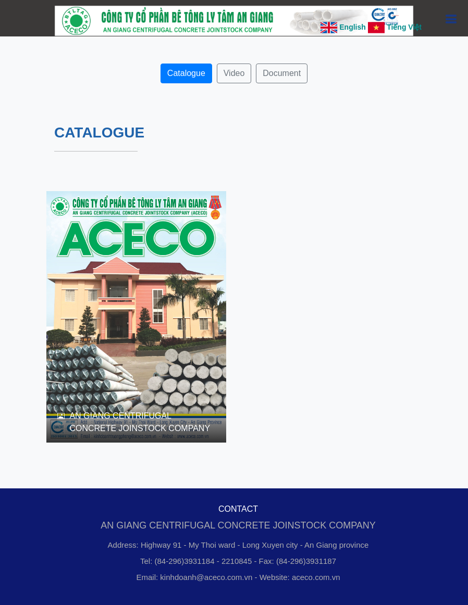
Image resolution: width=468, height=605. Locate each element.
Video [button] (234, 73)
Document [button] (282, 73)
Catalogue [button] (186, 73)
